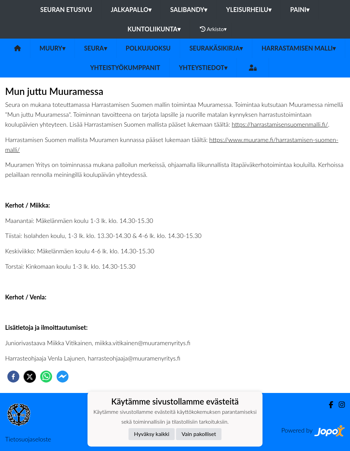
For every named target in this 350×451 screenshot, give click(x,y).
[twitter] (30, 376)
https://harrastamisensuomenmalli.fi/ (280, 124)
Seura (95, 48)
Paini (299, 9)
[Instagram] (339, 404)
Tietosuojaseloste (28, 439)
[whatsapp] (46, 376)
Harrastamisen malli (298, 48)
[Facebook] (328, 404)
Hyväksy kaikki (151, 434)
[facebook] (13, 376)
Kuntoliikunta (153, 29)
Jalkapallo (131, 9)
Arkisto (213, 29)
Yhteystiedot (203, 67)
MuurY (52, 48)
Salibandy (188, 9)
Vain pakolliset (198, 434)
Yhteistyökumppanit (125, 67)
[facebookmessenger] (62, 376)
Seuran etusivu (66, 9)
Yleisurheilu (248, 9)
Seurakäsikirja (216, 48)
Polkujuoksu (148, 48)
